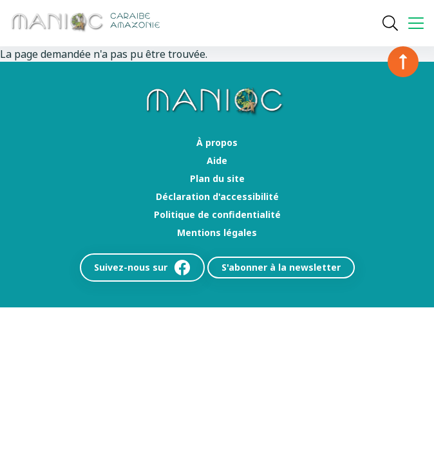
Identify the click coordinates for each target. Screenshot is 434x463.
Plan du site (217, 179)
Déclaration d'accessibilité (217, 197)
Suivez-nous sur (142, 267)
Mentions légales (217, 233)
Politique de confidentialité (217, 215)
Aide (217, 161)
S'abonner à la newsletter (281, 267)
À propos (217, 143)
